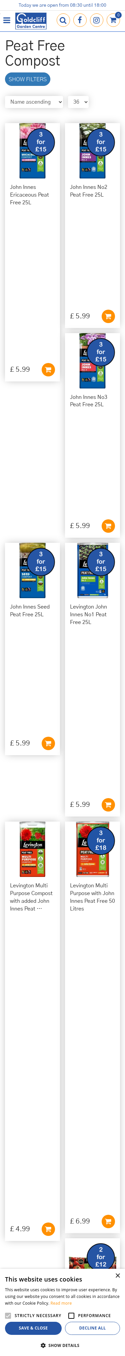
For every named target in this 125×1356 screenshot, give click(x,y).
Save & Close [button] (33, 1328)
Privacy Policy (62, 1200)
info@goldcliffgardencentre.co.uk (62, 1157)
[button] (62, 1345)
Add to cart (48, 218)
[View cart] (113, 20)
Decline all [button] (92, 1328)
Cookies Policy (62, 1207)
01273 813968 (62, 1149)
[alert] (62, 1312)
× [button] (117, 1276)
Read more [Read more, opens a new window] (61, 1303)
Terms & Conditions (62, 1215)
